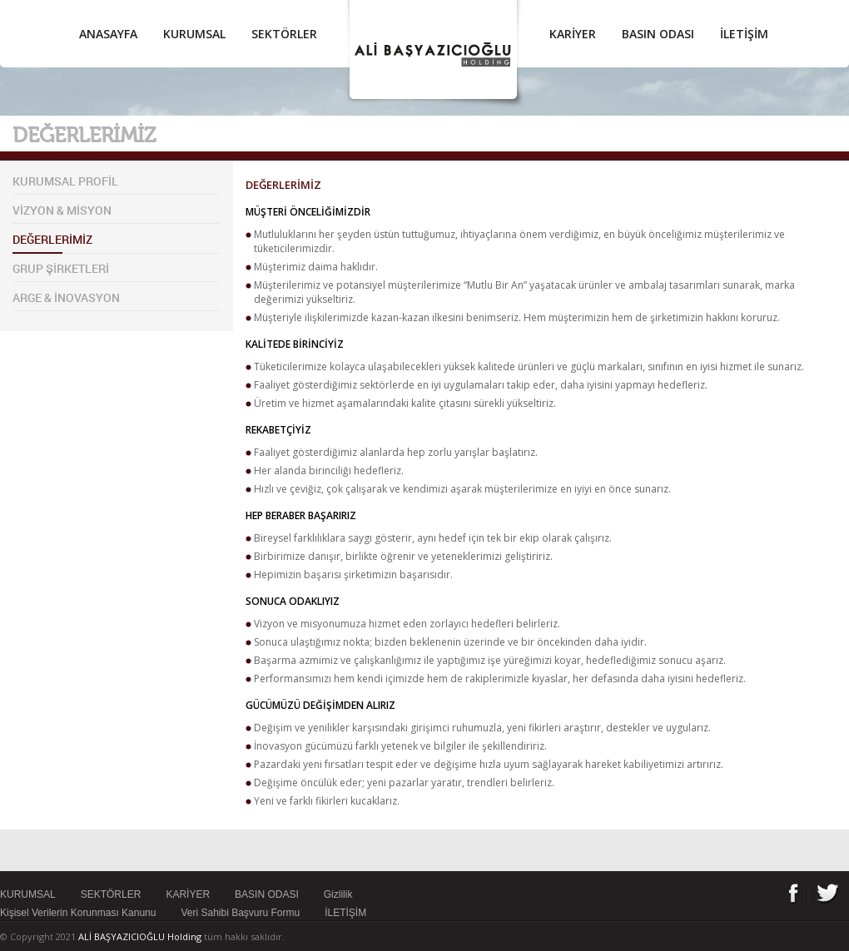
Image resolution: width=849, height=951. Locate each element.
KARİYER (572, 34)
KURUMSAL (194, 34)
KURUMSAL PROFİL (65, 181)
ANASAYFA (108, 34)
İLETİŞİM (744, 34)
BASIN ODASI (658, 34)
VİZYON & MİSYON (62, 210)
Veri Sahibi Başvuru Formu (240, 913)
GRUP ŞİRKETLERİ (60, 268)
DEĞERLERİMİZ (52, 239)
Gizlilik (338, 894)
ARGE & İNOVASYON (66, 297)
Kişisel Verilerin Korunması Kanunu (78, 913)
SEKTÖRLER (284, 34)
